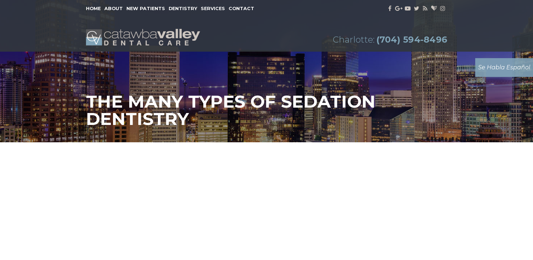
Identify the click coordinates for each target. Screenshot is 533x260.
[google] (399, 8)
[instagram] (442, 8)
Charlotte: (353, 39)
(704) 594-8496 (411, 39)
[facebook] (390, 8)
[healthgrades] (433, 8)
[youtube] (407, 8)
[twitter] (416, 8)
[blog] (425, 8)
